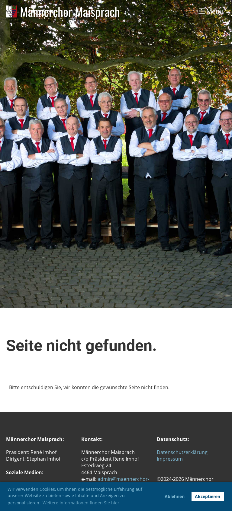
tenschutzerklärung (185, 452)
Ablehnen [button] (175, 496)
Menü (211, 11)
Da (160, 452)
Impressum (170, 458)
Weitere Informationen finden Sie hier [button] (81, 503)
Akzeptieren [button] (207, 496)
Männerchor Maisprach (70, 11)
